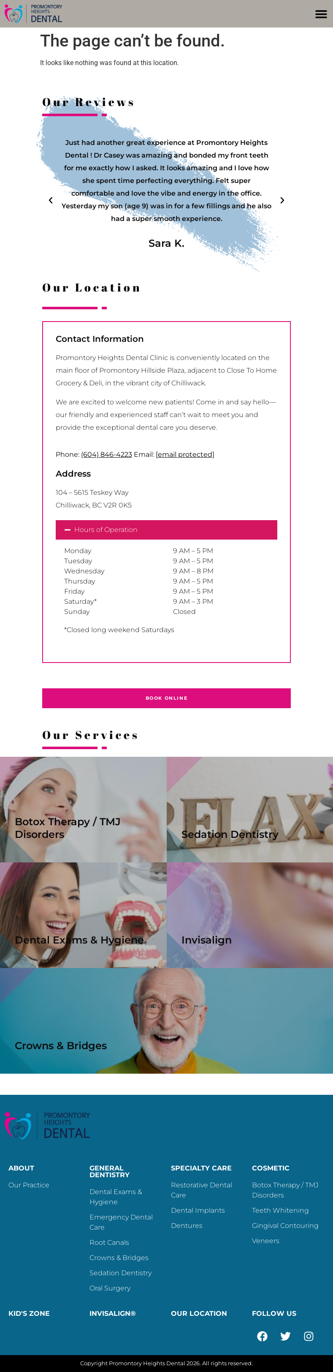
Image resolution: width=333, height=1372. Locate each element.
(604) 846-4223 (106, 454)
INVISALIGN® (112, 1313)
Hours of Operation (106, 530)
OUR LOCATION (199, 1313)
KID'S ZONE (29, 1313)
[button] (321, 13)
